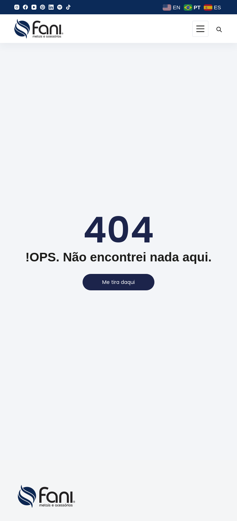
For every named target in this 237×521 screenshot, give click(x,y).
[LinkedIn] (51, 7)
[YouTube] (33, 7)
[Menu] (200, 29)
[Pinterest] (42, 7)
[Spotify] (59, 7)
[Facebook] (25, 7)
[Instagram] (16, 7)
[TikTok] (68, 7)
